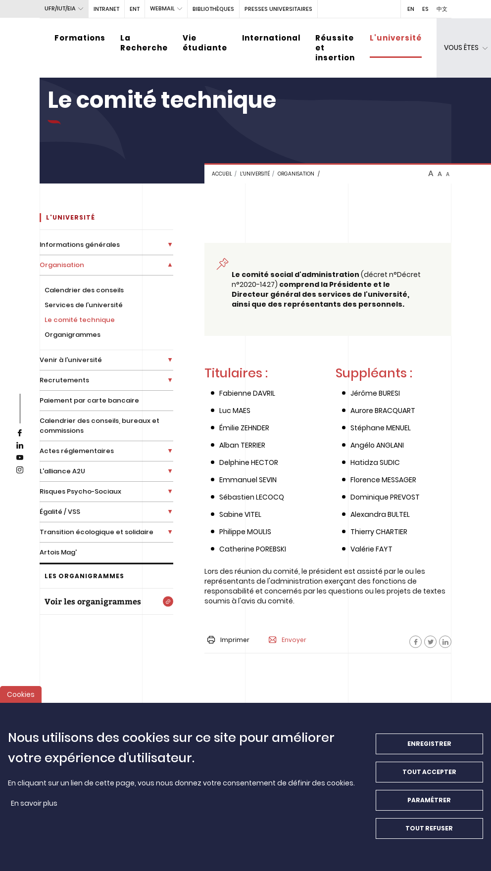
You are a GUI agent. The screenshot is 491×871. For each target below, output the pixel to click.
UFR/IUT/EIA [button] (60, 8)
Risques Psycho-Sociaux (80, 491)
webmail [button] (162, 8)
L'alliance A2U (62, 471)
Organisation (296, 174)
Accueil (222, 174)
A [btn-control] (431, 174)
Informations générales (80, 244)
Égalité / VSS (60, 511)
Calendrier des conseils (84, 290)
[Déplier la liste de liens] (170, 244)
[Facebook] (415, 642)
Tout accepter (429, 778)
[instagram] (19, 470)
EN (410, 9)
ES (425, 9)
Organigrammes (72, 334)
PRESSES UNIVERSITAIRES (278, 9)
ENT (135, 9)
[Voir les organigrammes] (106, 601)
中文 (442, 9)
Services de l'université (84, 305)
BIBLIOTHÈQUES (213, 9)
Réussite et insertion (335, 48)
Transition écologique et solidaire (96, 532)
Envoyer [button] (287, 640)
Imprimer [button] (228, 640)
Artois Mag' (58, 552)
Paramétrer (429, 806)
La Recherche (144, 43)
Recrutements (64, 380)
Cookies (21, 700)
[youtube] (19, 458)
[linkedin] (19, 446)
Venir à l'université (71, 360)
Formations (79, 38)
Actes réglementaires (77, 451)
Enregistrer (429, 749)
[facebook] (19, 433)
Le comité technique (80, 319)
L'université (396, 38)
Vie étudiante (205, 43)
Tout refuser (429, 834)
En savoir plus (34, 809)
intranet (106, 9)
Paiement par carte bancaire (89, 400)
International (271, 38)
